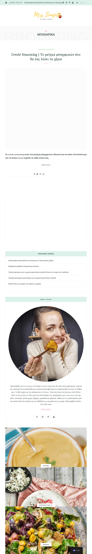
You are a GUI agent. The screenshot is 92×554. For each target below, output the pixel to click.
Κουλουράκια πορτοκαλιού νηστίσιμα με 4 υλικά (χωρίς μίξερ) (45, 2)
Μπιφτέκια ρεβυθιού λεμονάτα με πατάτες (23, 266)
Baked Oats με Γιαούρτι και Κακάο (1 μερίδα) (24, 284)
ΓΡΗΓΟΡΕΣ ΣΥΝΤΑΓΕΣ (46, 49)
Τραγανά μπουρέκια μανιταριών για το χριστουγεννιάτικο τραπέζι (32, 278)
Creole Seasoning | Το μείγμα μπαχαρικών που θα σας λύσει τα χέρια (45, 57)
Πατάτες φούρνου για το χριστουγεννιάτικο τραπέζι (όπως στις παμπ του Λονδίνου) (38, 272)
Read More (46, 409)
